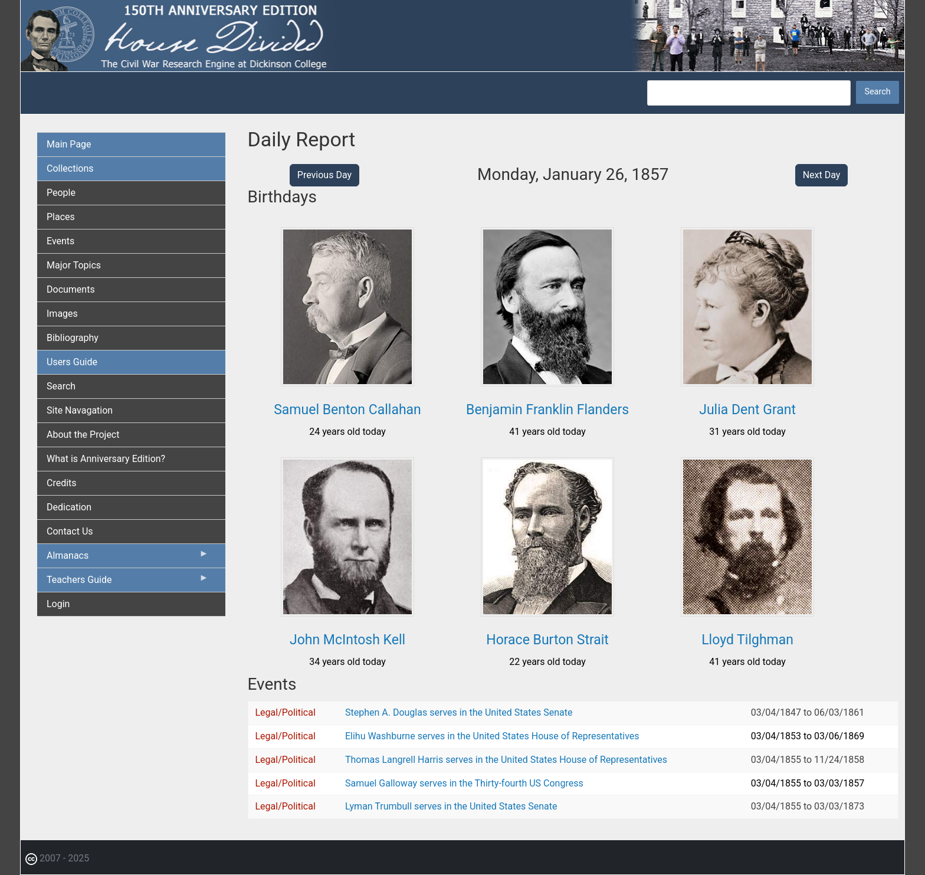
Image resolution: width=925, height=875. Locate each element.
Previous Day (324, 175)
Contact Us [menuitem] (70, 531)
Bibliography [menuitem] (73, 337)
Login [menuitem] (58, 603)
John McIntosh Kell (347, 640)
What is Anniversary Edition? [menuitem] (106, 458)
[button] (347, 382)
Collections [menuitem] (70, 168)
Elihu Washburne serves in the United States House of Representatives (492, 736)
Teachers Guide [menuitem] (127, 582)
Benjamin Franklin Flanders (547, 410)
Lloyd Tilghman (747, 640)
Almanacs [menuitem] (127, 558)
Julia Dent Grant (747, 410)
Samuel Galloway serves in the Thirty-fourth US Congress (464, 783)
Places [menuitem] (61, 216)
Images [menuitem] (62, 313)
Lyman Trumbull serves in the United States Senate (451, 806)
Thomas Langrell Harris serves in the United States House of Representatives (506, 759)
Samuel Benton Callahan (347, 410)
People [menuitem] (61, 192)
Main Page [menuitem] (69, 144)
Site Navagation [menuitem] (80, 410)
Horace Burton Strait (547, 640)
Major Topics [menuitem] (74, 265)
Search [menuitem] (61, 386)
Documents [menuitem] (71, 289)
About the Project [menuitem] (83, 434)
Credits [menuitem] (62, 483)
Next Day (822, 175)
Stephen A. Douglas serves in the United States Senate (458, 712)
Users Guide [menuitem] (72, 362)
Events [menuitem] (60, 241)
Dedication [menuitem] (69, 507)
